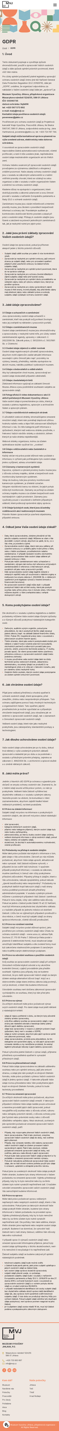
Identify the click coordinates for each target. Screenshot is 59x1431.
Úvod (4, 48)
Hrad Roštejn (35, 1396)
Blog (4, 1411)
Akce (4, 1407)
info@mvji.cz (11, 1363)
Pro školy (6, 1400)
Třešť (32, 1392)
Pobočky (6, 1392)
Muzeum (6, 1385)
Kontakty (6, 1415)
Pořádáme (6, 1403)
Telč (31, 1388)
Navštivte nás (8, 1388)
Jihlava (33, 1385)
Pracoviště (6, 1396)
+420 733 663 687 (14, 1360)
